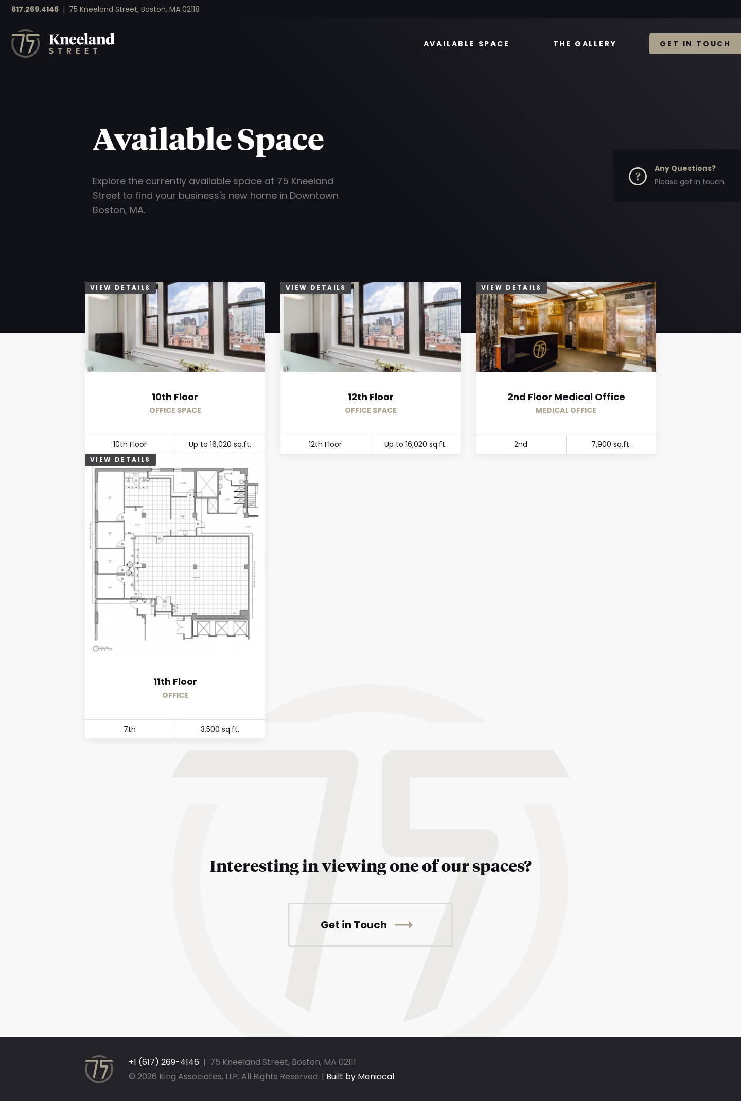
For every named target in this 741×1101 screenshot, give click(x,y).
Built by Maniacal (360, 1076)
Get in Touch (695, 44)
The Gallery (585, 44)
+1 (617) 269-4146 (164, 1062)
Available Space (467, 44)
